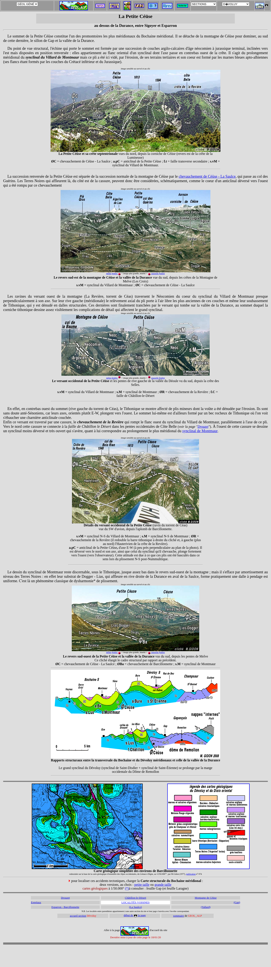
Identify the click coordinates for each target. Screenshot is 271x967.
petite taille (141, 884)
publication (191, 874)
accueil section (78, 915)
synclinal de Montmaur (200, 431)
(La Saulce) (135, 907)
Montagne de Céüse (206, 897)
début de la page (135, 915)
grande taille (163, 884)
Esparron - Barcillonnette (65, 907)
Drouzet (203, 426)
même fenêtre (112, 378)
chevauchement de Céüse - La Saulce (207, 176)
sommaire (178, 915)
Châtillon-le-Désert (135, 897)
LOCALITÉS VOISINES (135, 902)
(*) (127, 888)
